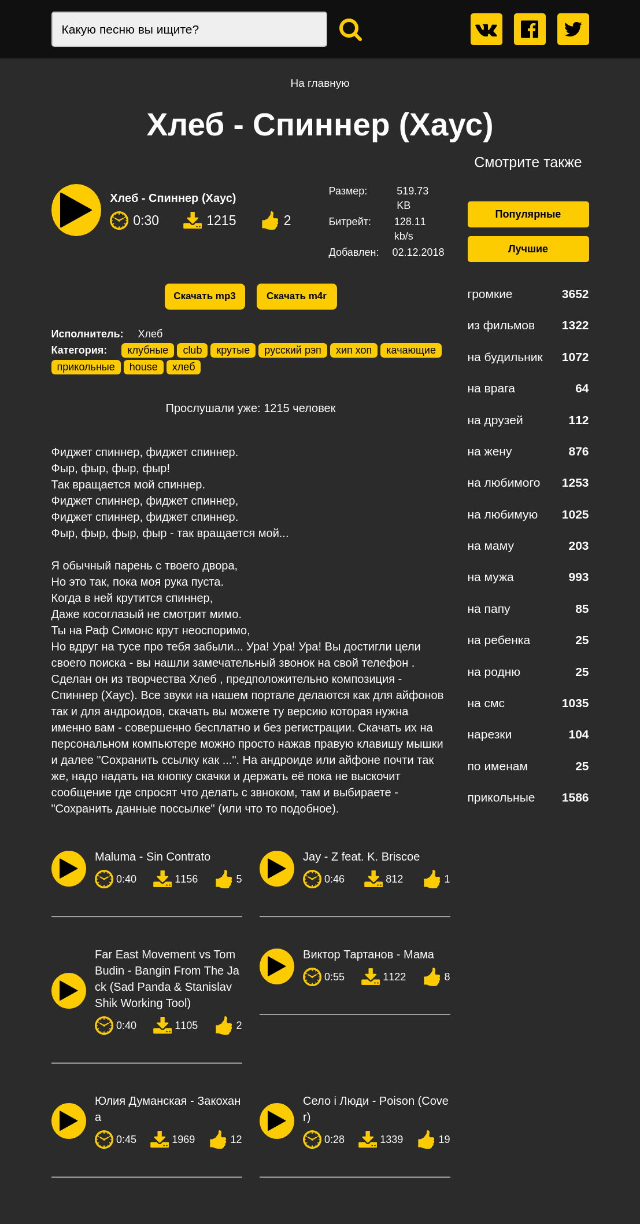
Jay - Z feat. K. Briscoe (361, 856)
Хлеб (150, 334)
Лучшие (528, 249)
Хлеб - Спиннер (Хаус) (173, 198)
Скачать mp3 (204, 296)
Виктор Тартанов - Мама (368, 954)
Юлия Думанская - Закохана (168, 1108)
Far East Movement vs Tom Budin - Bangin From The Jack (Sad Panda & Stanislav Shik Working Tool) (167, 978)
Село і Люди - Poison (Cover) (376, 1108)
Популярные (528, 214)
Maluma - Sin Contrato (152, 856)
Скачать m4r (297, 296)
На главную (319, 83)
